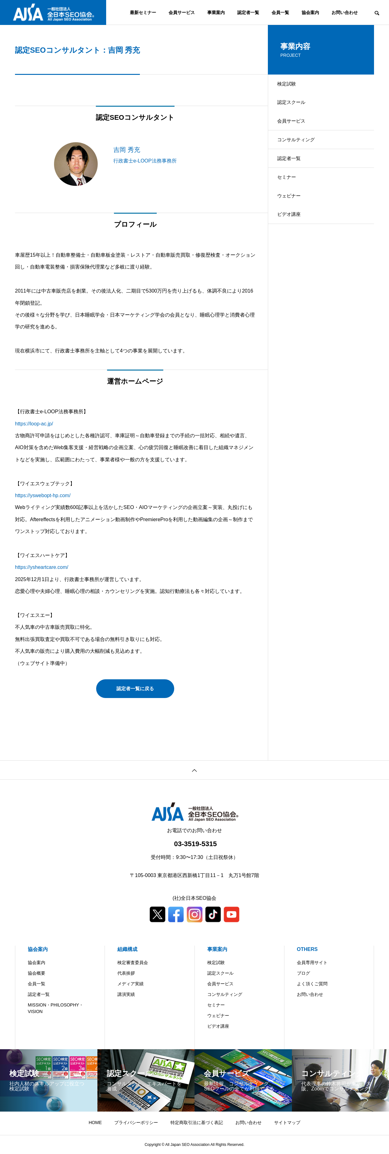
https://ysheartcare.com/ (41, 567)
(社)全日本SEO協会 (194, 898)
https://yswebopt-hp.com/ (43, 495)
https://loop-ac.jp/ (34, 423)
